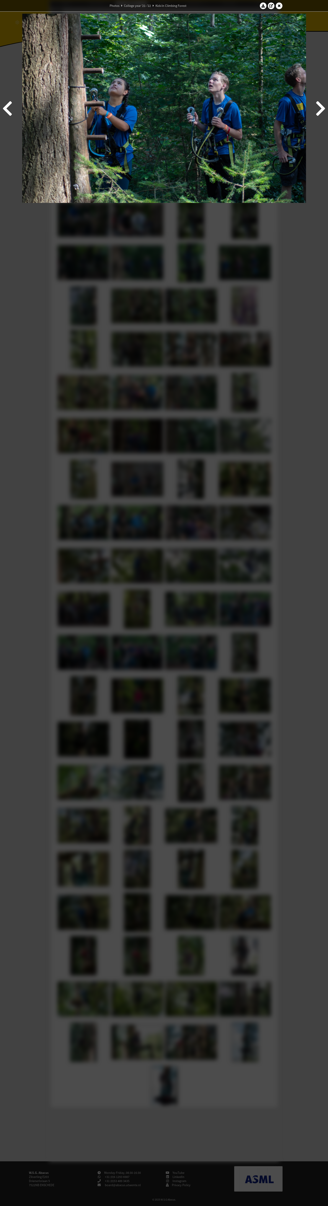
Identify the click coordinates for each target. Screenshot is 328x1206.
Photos (114, 6)
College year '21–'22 (137, 6)
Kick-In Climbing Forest (170, 6)
